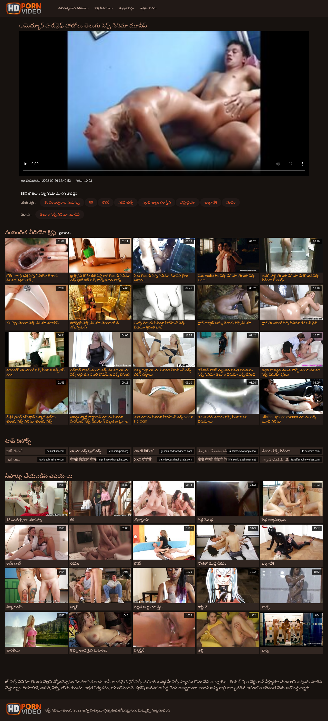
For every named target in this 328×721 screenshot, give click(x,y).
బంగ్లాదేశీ (210, 202)
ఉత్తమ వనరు (148, 8)
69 (91, 202)
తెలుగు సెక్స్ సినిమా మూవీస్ (60, 214)
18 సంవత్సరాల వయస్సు (62, 202)
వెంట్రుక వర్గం (126, 8)
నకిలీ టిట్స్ (125, 202)
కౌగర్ (105, 202)
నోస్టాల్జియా (187, 202)
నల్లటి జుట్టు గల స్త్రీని (156, 202)
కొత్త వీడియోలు (103, 8)
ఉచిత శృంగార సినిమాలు (73, 8)
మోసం (230, 202)
